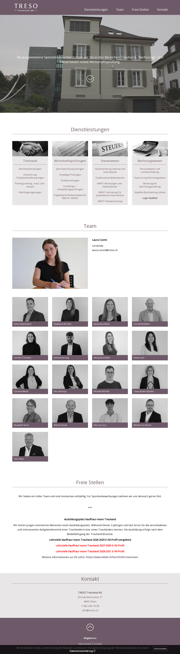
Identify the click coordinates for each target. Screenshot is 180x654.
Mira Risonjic (60, 391)
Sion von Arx (99, 425)
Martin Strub (60, 425)
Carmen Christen (22, 357)
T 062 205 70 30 (90, 606)
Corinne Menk (21, 391)
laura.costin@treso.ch (105, 250)
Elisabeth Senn (21, 425)
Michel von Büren (142, 425)
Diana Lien (138, 357)
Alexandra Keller (101, 357)
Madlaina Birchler (63, 323)
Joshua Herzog (61, 357)
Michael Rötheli (101, 391)
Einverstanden (160, 648)
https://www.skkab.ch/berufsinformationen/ (112, 557)
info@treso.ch (90, 610)
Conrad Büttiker (141, 323)
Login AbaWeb (149, 198)
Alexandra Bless (101, 323)
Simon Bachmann (23, 323)
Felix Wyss (19, 458)
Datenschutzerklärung (83, 650)
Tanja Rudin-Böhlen (143, 391)
